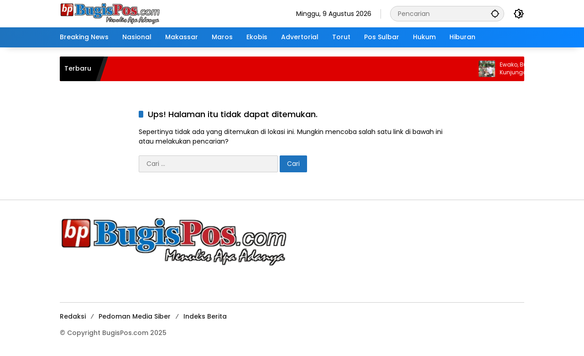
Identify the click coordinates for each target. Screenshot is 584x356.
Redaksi (73, 316)
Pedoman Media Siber (135, 316)
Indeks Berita (205, 316)
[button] (495, 13)
